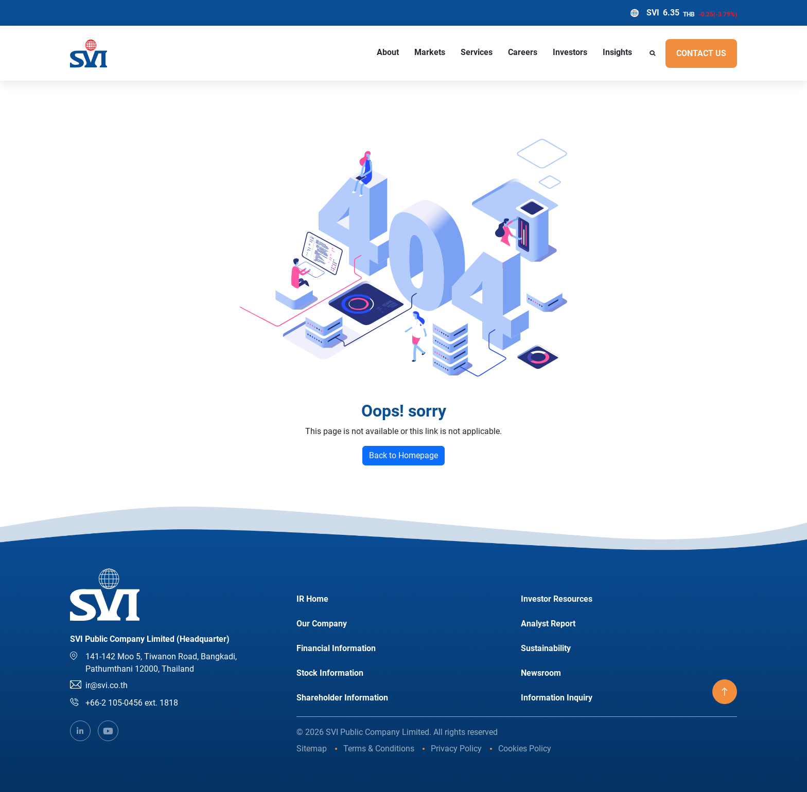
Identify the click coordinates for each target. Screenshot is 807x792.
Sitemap (311, 748)
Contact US (701, 53)
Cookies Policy (524, 748)
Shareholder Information (342, 698)
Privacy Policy (456, 748)
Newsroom (541, 673)
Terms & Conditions (378, 748)
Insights (617, 52)
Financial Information (336, 648)
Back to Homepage (403, 455)
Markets (429, 52)
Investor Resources (556, 599)
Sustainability (546, 648)
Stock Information (329, 673)
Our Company (321, 623)
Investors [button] (570, 52)
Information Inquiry (556, 698)
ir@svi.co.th (106, 685)
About (388, 52)
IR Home (312, 599)
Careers (522, 52)
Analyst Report (548, 623)
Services (477, 52)
